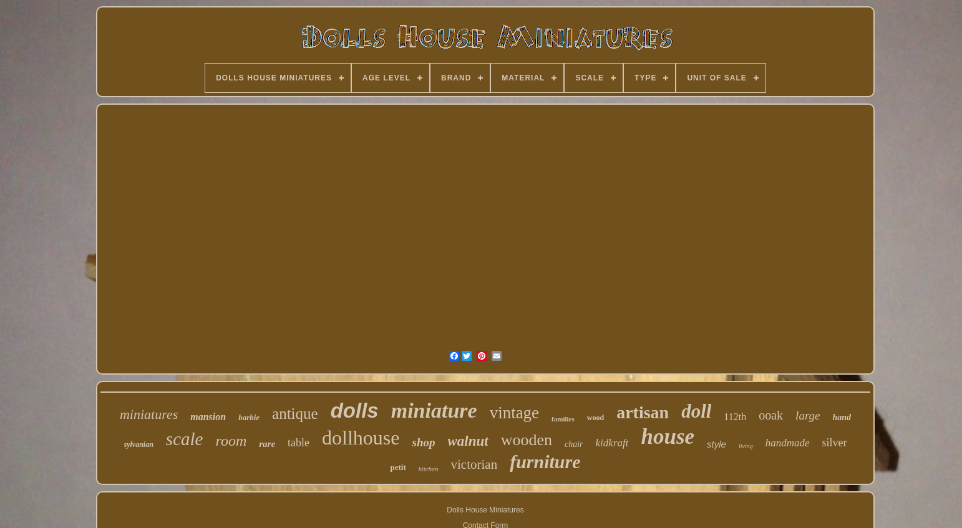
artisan (642, 412)
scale (184, 439)
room (230, 441)
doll (696, 411)
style (716, 444)
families (563, 419)
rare (267, 444)
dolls (355, 410)
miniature (434, 410)
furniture (545, 461)
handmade (787, 443)
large (807, 415)
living (746, 446)
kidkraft (612, 443)
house (667, 437)
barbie (249, 417)
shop (423, 442)
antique (295, 413)
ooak (771, 415)
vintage (514, 412)
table (298, 442)
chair (574, 444)
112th (735, 416)
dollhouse (360, 437)
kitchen (429, 469)
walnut (467, 441)
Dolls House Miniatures (485, 510)
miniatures (149, 414)
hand (842, 417)
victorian (474, 464)
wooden (526, 440)
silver (834, 442)
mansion (208, 416)
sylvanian (138, 444)
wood (595, 417)
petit (398, 467)
